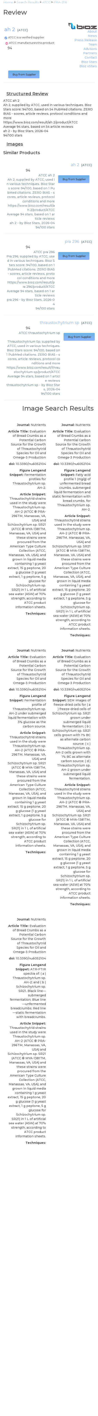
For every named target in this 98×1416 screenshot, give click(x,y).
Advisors (90, 49)
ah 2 (75, 164)
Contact (91, 57)
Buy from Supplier (24, 74)
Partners (90, 53)
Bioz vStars (88, 66)
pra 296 (72, 241)
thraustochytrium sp (59, 322)
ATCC (22, 30)
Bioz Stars (89, 62)
